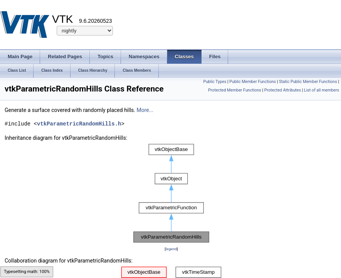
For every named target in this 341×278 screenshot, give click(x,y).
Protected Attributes (282, 90)
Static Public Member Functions (308, 81)
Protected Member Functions (234, 90)
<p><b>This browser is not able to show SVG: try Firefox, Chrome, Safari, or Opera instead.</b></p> (171, 193)
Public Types (214, 81)
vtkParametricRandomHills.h (79, 123)
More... (144, 110)
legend (171, 249)
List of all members (321, 90)
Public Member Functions (252, 81)
